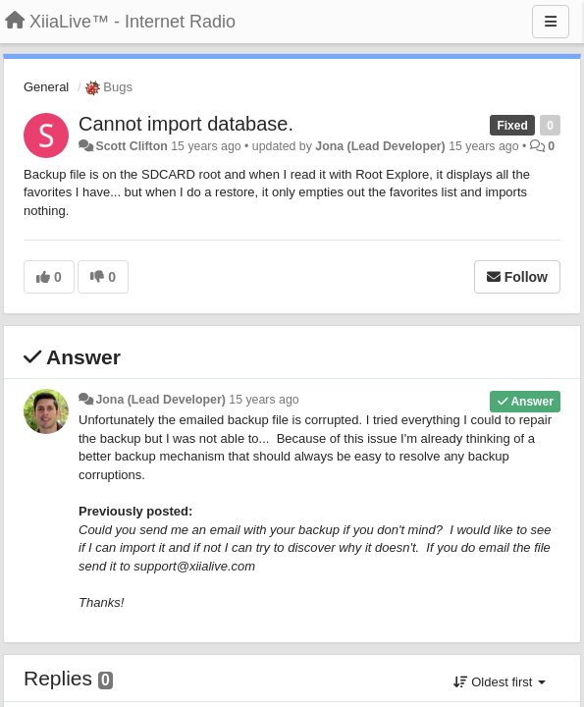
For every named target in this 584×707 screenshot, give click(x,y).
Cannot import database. (186, 124)
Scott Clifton (131, 146)
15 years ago (263, 400)
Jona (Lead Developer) (380, 146)
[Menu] (550, 21)
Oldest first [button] (499, 682)
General (46, 87)
